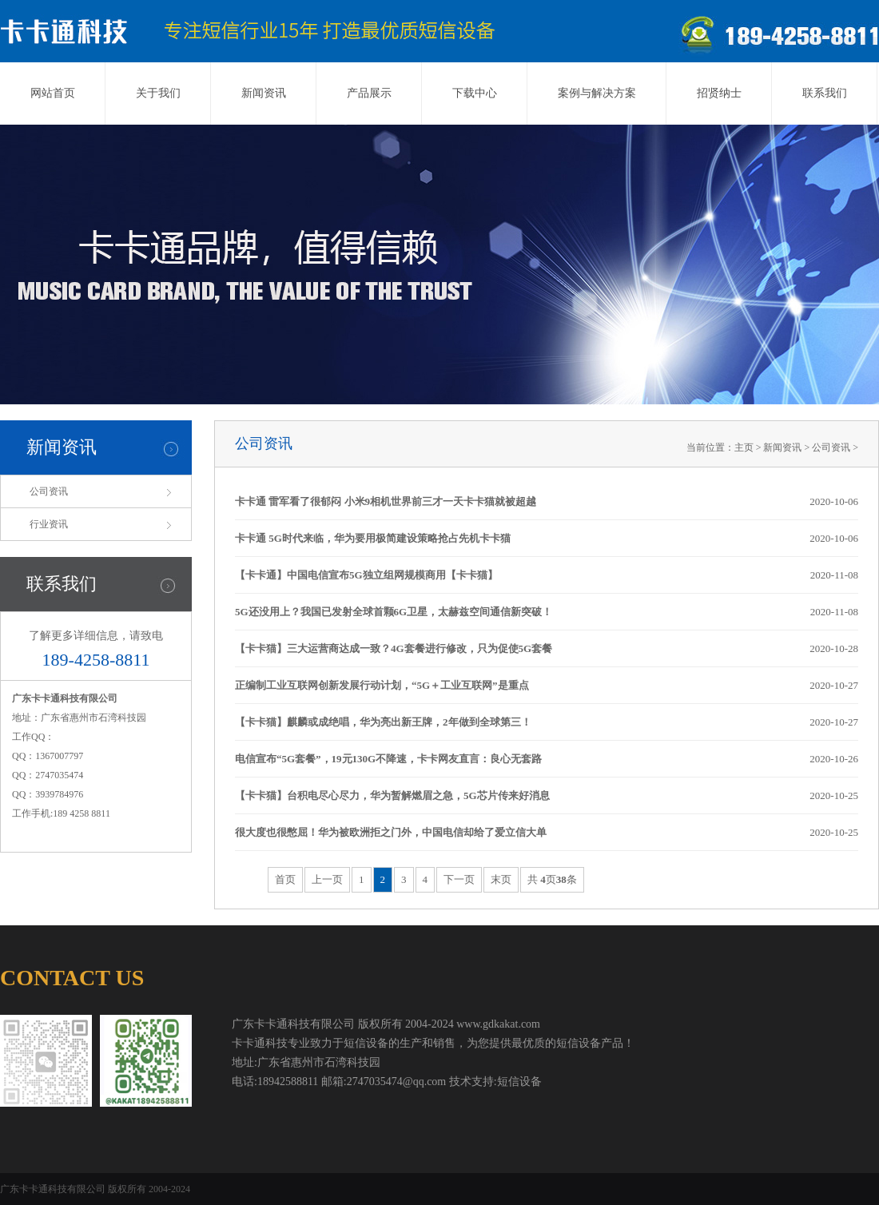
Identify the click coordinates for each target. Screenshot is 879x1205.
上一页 (327, 879)
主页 (744, 447)
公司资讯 (49, 491)
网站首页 (52, 93)
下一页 (459, 879)
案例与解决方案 (597, 93)
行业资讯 (49, 524)
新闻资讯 (263, 93)
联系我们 (824, 93)
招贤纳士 (719, 93)
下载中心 (474, 93)
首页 (285, 879)
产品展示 (369, 93)
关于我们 (158, 93)
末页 (501, 879)
